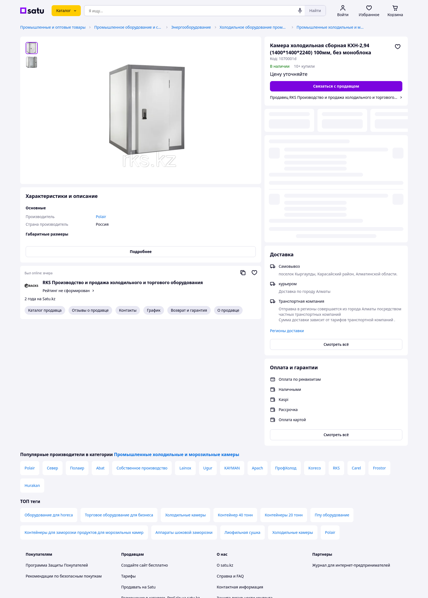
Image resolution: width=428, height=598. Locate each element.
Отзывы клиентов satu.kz (144, 493)
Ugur (207, 341)
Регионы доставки (287, 194)
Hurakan (32, 358)
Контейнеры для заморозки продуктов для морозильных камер (84, 405)
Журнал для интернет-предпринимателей (351, 438)
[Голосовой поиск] (300, 10)
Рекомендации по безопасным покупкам (64, 449)
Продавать (131, 460)
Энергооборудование (191, 27)
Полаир (77, 341)
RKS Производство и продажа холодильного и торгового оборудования (123, 282)
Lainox (185, 341)
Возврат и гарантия (189, 310)
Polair (30, 341)
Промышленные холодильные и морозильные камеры (331, 27)
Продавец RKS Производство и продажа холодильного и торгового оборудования (334, 97)
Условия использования (270, 572)
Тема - (143, 540)
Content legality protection (240, 482)
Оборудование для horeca (49, 388)
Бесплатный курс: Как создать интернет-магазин (166, 482)
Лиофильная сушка (242, 405)
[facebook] (325, 540)
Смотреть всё (336, 207)
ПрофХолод (285, 341)
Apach (257, 341)
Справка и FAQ (230, 449)
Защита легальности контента (244, 471)
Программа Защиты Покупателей (57, 438)
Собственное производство (142, 341)
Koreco (314, 341)
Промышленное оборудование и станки (128, 27)
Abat (100, 341)
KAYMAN (232, 341)
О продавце (228, 310)
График (153, 310)
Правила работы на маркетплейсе (153, 525)
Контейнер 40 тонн (235, 388)
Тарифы (128, 449)
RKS (336, 341)
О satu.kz (225, 438)
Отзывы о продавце (90, 310)
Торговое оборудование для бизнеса (119, 388)
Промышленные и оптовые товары (52, 27)
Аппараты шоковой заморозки (184, 405)
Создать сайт (284, 587)
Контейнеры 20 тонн (284, 388)
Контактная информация (240, 460)
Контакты (127, 310)
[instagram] (335, 540)
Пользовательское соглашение (150, 504)
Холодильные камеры (185, 388)
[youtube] (315, 540)
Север (52, 341)
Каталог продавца (45, 310)
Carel (356, 341)
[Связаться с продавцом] (336, 86)
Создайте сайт (134, 438)
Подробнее (141, 251)
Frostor (379, 341)
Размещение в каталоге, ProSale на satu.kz (160, 471)
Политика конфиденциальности (150, 514)
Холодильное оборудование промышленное (254, 27)
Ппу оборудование (332, 388)
